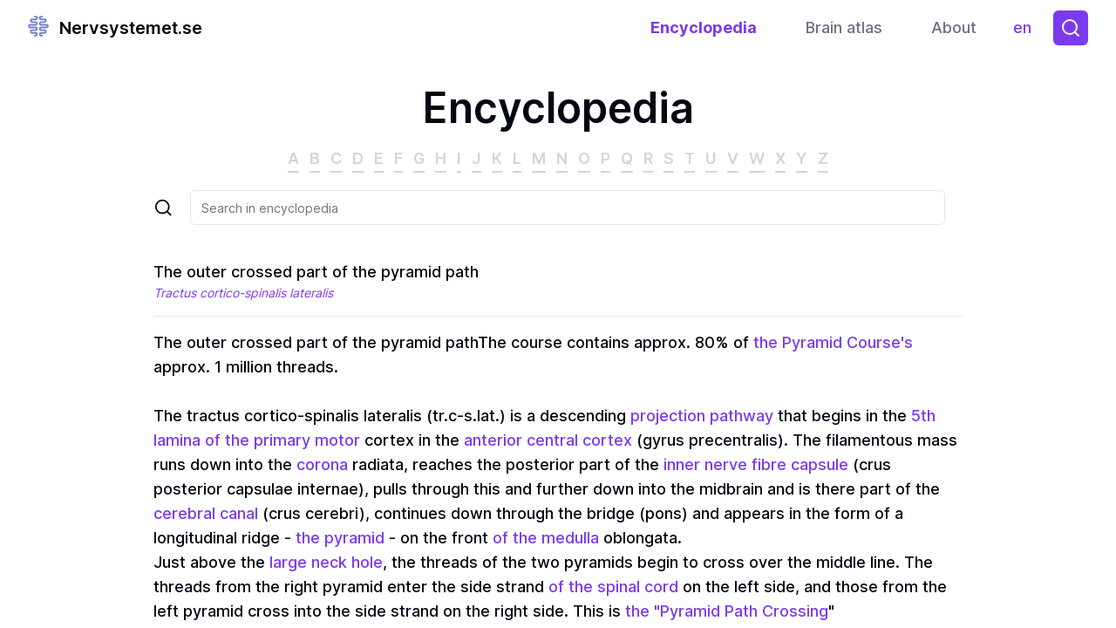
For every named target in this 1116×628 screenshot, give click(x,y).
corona (322, 464)
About (953, 27)
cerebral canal (205, 513)
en (1026, 31)
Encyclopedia (703, 27)
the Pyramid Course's (833, 342)
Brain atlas (844, 27)
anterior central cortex (548, 440)
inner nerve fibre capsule (755, 464)
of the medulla (546, 538)
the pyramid (340, 538)
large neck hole (326, 562)
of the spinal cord (613, 586)
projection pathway (701, 415)
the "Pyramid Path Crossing (726, 611)
